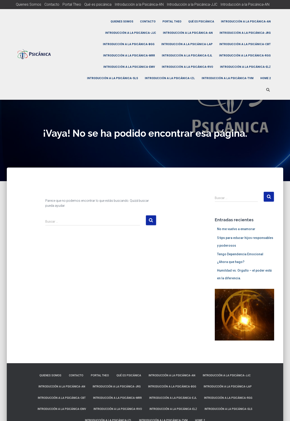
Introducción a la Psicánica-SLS (112, 78)
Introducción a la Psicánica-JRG (245, 32)
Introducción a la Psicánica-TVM (228, 78)
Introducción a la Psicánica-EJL (187, 55)
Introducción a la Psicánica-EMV (129, 66)
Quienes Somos (28, 4)
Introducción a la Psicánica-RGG (245, 55)
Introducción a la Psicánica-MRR (129, 55)
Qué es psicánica (97, 4)
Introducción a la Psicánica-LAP (187, 44)
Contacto (51, 4)
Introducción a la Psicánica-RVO (187, 66)
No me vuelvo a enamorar (236, 229)
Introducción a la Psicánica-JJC (192, 4)
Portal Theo (72, 4)
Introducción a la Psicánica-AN (139, 4)
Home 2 (265, 78)
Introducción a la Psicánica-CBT (245, 44)
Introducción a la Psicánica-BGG (129, 44)
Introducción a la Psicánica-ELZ (245, 66)
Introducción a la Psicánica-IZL (170, 78)
